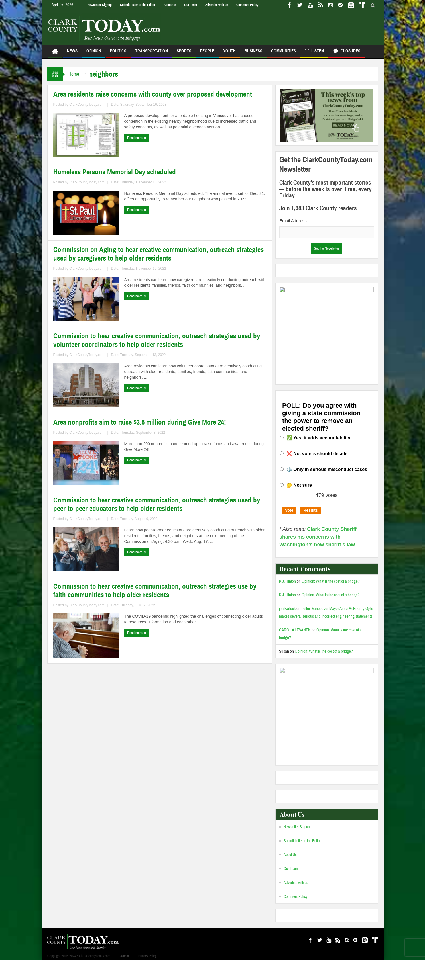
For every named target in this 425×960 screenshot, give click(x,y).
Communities (283, 53)
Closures (346, 51)
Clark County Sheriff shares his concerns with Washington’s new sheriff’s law (318, 536)
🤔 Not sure (299, 485)
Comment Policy (247, 5)
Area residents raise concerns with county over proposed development (152, 94)
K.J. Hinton (287, 581)
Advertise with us (216, 5)
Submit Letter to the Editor (137, 5)
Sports (184, 53)
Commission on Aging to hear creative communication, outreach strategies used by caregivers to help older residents (158, 254)
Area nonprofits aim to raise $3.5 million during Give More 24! (139, 422)
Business (253, 53)
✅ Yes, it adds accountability (318, 437)
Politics (118, 53)
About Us (170, 5)
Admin (124, 956)
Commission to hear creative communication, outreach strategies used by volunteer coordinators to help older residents (156, 340)
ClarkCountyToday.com (86, 105)
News (72, 53)
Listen (314, 51)
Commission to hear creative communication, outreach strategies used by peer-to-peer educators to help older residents (156, 504)
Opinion (93, 53)
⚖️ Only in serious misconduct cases (326, 469)
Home (74, 74)
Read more (137, 137)
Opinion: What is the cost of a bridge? (331, 581)
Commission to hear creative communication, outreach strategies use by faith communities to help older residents (154, 590)
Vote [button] (289, 510)
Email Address (293, 220)
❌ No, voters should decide (317, 453)
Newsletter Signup (100, 5)
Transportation (151, 53)
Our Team (190, 5)
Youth (229, 53)
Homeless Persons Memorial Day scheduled (114, 172)
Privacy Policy (147, 956)
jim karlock (287, 608)
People (207, 53)
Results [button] (310, 510)
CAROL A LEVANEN (295, 630)
